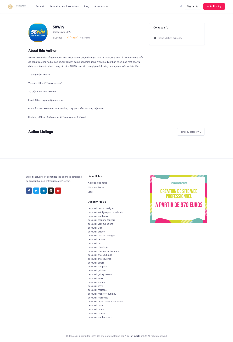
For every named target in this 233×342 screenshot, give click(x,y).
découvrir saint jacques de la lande (105, 212)
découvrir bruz (95, 243)
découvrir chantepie (98, 247)
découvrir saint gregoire (100, 317)
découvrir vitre (95, 227)
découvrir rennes (96, 313)
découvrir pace (95, 305)
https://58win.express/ (170, 38)
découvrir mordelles (98, 297)
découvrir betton (96, 239)
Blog (86, 6)
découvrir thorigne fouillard (101, 220)
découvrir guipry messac (100, 274)
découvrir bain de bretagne (101, 235)
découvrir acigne (96, 231)
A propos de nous (97, 182)
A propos (99, 6)
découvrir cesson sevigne (101, 208)
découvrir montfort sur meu (102, 293)
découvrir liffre (95, 286)
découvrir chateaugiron (99, 259)
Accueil (40, 6)
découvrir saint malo (98, 216)
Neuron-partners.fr (136, 336)
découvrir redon (96, 309)
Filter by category (190, 132)
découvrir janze (96, 278)
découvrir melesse (97, 290)
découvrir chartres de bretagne (103, 251)
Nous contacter (96, 187)
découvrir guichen (97, 270)
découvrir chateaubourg (100, 255)
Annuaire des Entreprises (64, 6)
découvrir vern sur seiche (100, 224)
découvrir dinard (96, 262)
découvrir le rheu (96, 282)
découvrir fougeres (97, 266)
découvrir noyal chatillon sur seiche (105, 301)
